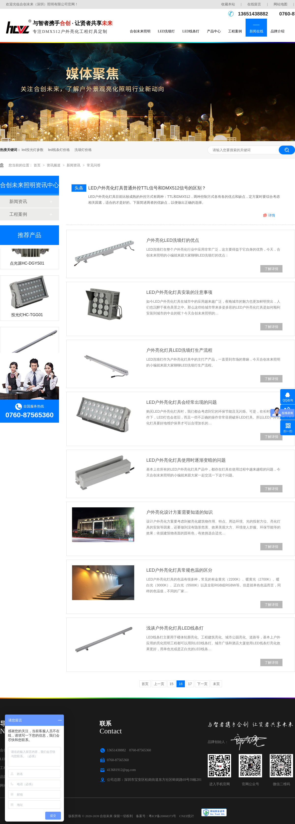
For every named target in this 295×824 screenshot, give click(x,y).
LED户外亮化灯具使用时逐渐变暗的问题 (186, 460)
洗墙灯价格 (83, 150)
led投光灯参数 (33, 150)
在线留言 (254, 4)
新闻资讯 (74, 165)
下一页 (202, 684)
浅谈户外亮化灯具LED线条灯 (175, 628)
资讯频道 (54, 165)
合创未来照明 (140, 31)
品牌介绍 (277, 31)
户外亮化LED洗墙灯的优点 (172, 240)
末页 (216, 684)
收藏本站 (228, 4)
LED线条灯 (190, 31)
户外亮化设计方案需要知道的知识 (179, 512)
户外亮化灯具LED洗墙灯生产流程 (179, 350)
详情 (271, 215)
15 (172, 684)
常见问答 (94, 165)
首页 (38, 165)
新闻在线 (256, 31)
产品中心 (214, 31)
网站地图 (280, 4)
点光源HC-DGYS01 (27, 265)
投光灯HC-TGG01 (27, 316)
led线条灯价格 (59, 150)
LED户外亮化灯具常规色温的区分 (179, 570)
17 (190, 684)
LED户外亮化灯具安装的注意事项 (179, 292)
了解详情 (271, 269)
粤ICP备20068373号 (162, 816)
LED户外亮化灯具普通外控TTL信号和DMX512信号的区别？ (147, 188)
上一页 (159, 684)
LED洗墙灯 (166, 31)
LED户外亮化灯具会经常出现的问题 (181, 402)
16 (181, 684)
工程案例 (235, 31)
